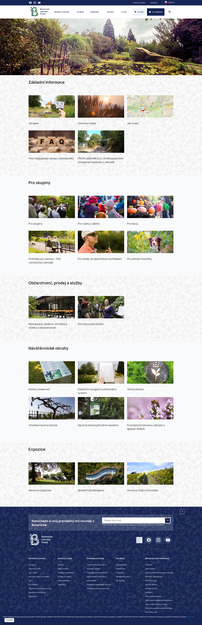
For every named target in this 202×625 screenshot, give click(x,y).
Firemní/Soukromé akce (96, 565)
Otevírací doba (139, 2)
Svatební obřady (93, 568)
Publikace (62, 584)
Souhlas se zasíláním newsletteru (159, 600)
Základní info (121, 565)
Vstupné (153, 2)
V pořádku (9, 620)
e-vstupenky (156, 12)
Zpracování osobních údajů (156, 604)
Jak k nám (33, 572)
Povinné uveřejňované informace (158, 608)
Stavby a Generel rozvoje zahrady (159, 572)
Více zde (190, 617)
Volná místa (150, 568)
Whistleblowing (151, 612)
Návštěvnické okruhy (37, 592)
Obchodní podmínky (153, 596)
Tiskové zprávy (151, 580)
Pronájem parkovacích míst (98, 588)
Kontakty (149, 592)
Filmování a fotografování (97, 572)
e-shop (139, 12)
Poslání (61, 565)
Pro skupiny (33, 584)
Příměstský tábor (123, 576)
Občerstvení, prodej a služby (40, 588)
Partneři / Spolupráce (154, 576)
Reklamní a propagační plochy (99, 584)
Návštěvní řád (151, 588)
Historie (148, 565)
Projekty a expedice (66, 572)
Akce (31, 580)
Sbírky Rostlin (63, 568)
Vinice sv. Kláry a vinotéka (39, 576)
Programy (120, 572)
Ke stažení (120, 580)
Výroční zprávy (151, 584)
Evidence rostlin (64, 576)
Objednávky (121, 568)
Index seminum (64, 580)
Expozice (32, 596)
